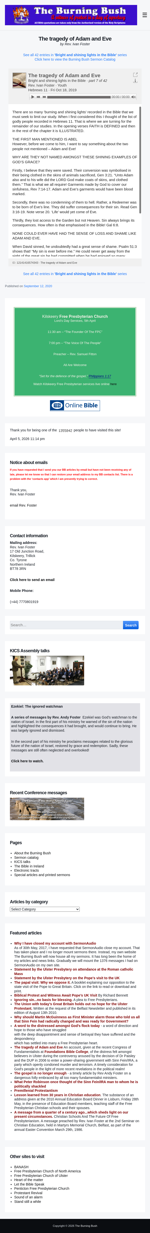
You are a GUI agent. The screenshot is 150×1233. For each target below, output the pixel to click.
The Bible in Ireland (29, 866)
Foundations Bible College (66, 1052)
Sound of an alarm (28, 1197)
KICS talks (22, 862)
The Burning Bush (86, 1225)
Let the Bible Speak (29, 1184)
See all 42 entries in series (75, 55)
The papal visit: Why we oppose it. (42, 982)
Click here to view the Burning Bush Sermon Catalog (75, 59)
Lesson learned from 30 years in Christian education (57, 1095)
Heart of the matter (28, 1180)
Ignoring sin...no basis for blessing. (43, 1000)
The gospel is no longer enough (40, 1073)
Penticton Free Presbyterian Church (42, 1188)
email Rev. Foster (23, 505)
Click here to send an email (32, 580)
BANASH (21, 1167)
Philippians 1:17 (100, 376)
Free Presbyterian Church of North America (47, 1171)
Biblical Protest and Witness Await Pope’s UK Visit (55, 995)
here (113, 384)
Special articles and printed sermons (42, 875)
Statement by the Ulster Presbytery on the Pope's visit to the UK (67, 978)
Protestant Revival (28, 1193)
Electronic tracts (26, 870)
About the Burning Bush (32, 853)
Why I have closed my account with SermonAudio (55, 943)
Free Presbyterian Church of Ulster (41, 1176)
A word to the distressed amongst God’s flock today (57, 1026)
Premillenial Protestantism (36, 1091)
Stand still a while (27, 1202)
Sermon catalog (26, 858)
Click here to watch (27, 761)
